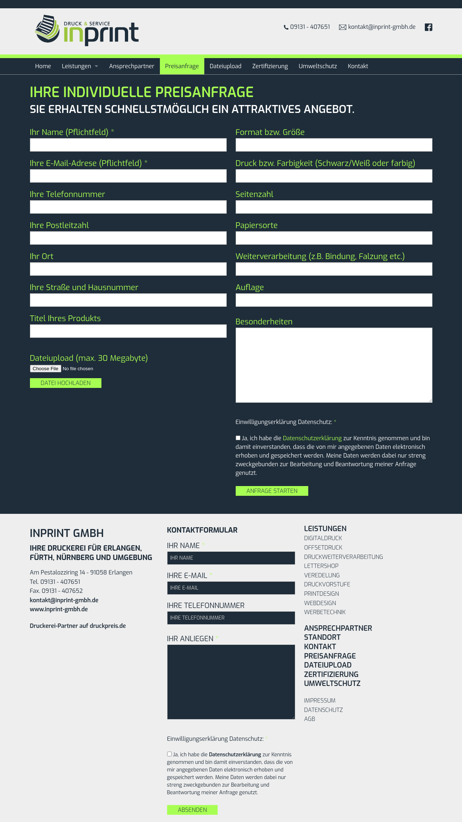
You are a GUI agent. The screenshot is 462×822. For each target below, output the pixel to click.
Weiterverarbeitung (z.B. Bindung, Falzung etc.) (334, 263)
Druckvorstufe (327, 584)
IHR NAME (231, 553)
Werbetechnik (325, 612)
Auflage (334, 294)
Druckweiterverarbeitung (343, 557)
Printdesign (321, 594)
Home (43, 66)
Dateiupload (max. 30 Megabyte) (89, 358)
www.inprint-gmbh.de (59, 609)
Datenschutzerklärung (312, 438)
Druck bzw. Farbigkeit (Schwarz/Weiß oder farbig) (334, 170)
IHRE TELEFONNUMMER (231, 613)
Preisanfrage (182, 66)
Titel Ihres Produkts (128, 325)
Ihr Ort (128, 263)
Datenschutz (323, 710)
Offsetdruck (323, 547)
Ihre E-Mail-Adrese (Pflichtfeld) (128, 170)
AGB (309, 719)
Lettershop (321, 566)
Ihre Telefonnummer (128, 201)
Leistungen (76, 66)
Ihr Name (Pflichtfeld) (128, 139)
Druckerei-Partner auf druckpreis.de (78, 626)
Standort (322, 637)
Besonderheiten (334, 359)
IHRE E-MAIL (231, 583)
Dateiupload (225, 66)
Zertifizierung (270, 66)
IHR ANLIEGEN (231, 677)
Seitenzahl (334, 201)
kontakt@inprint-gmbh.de (377, 27)
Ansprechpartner (131, 66)
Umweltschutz (318, 66)
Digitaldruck (323, 538)
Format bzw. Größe (334, 139)
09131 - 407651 (307, 27)
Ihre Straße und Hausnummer (128, 294)
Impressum (320, 700)
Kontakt (358, 66)
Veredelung (322, 575)
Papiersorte (334, 232)
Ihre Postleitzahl (128, 232)
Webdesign (320, 603)
